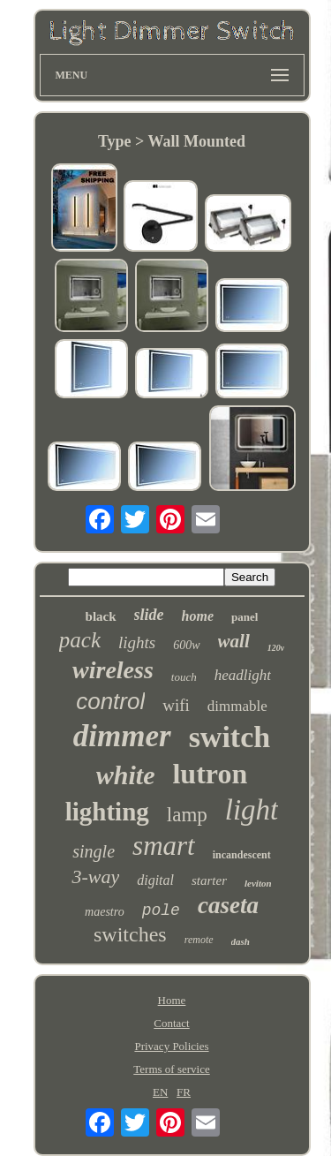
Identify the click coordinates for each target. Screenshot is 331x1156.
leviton (258, 883)
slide (149, 614)
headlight (242, 675)
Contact (171, 1023)
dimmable (237, 706)
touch (184, 677)
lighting (107, 811)
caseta (228, 905)
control (110, 701)
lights (136, 642)
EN (160, 1092)
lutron (209, 774)
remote (199, 939)
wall (234, 641)
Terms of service (171, 1069)
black (101, 616)
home (198, 615)
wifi (176, 705)
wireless (113, 670)
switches (130, 934)
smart (163, 845)
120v (275, 648)
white (125, 775)
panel (244, 616)
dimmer (122, 736)
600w (186, 645)
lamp (187, 815)
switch (230, 737)
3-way (95, 876)
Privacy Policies (171, 1046)
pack (80, 640)
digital (155, 880)
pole (161, 910)
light (252, 810)
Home (172, 1000)
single (93, 851)
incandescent (242, 855)
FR (184, 1092)
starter (209, 880)
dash (240, 941)
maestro (104, 911)
